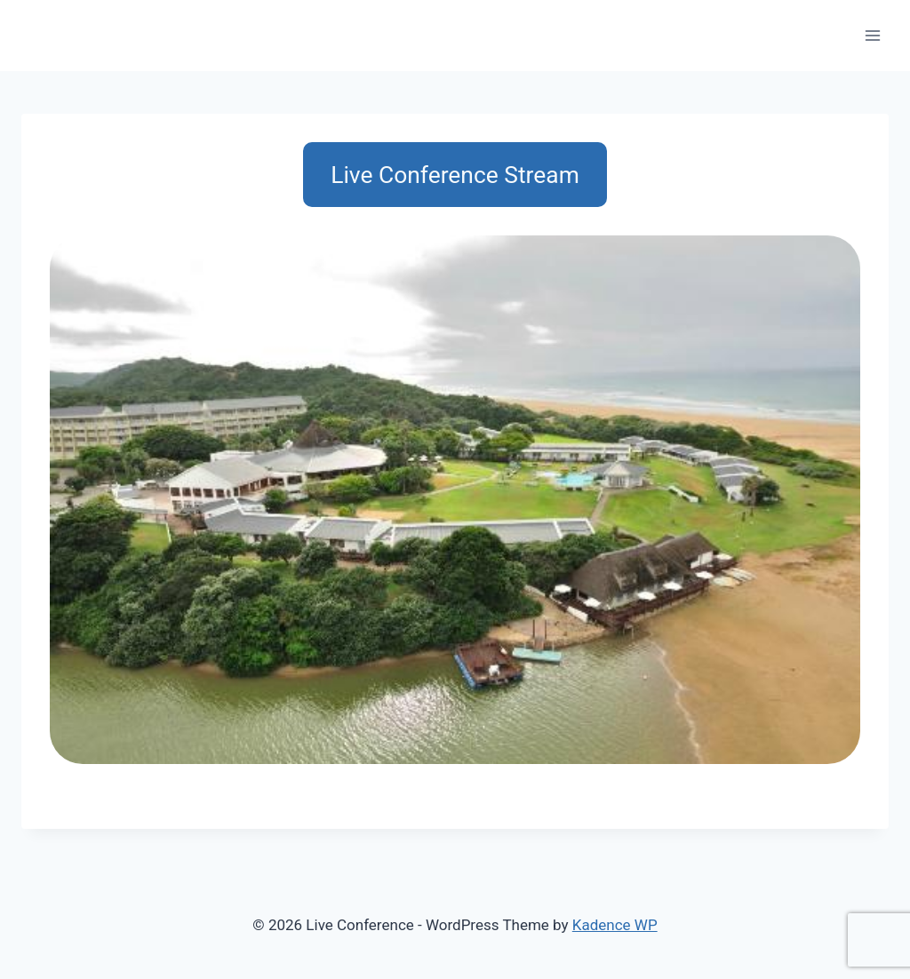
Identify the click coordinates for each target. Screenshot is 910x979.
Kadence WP (615, 925)
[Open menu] (872, 35)
